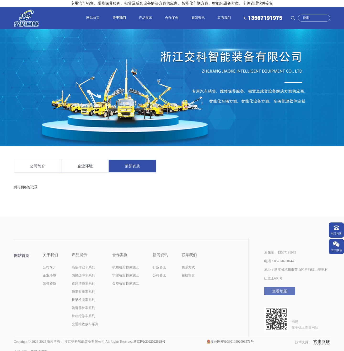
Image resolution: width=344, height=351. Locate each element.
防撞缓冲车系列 (83, 283)
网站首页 (93, 18)
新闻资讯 (198, 18)
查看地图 (279, 299)
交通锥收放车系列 (85, 332)
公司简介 (37, 168)
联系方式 (188, 275)
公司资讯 (159, 283)
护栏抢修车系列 (83, 323)
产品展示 (145, 18)
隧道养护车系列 (83, 315)
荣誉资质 (132, 168)
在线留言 (188, 283)
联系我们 (224, 18)
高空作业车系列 (83, 275)
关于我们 (119, 18)
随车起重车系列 (83, 299)
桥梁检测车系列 (83, 307)
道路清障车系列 (83, 291)
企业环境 (85, 168)
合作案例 (171, 18)
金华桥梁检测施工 (125, 291)
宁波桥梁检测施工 (125, 283)
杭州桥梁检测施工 (125, 275)
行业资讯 (159, 275)
